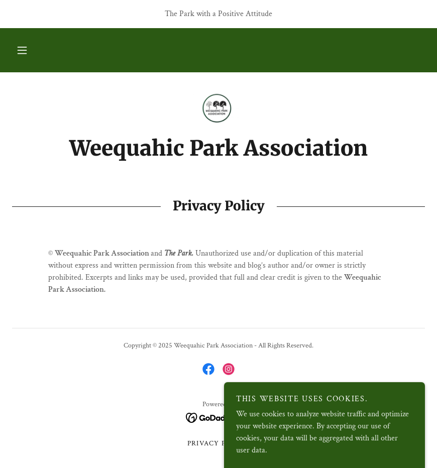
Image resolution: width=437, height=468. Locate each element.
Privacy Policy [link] (218, 443)
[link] (218, 108)
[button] (22, 50)
